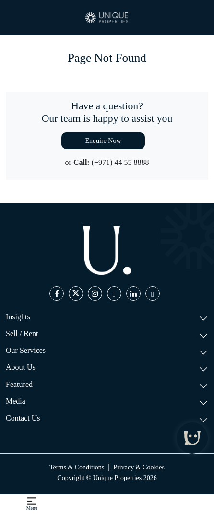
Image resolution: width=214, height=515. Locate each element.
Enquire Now (103, 140)
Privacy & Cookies (139, 467)
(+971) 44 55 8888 (120, 162)
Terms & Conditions (76, 467)
